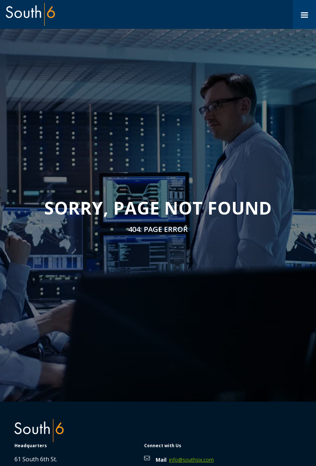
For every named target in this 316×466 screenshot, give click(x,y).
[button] (304, 14)
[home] (30, 14)
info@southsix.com (191, 459)
